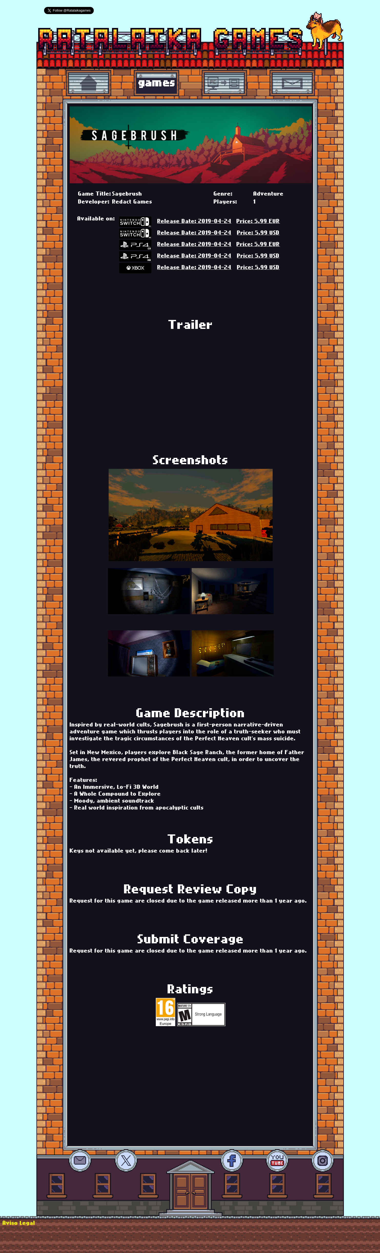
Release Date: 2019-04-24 (194, 221)
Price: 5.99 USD (258, 233)
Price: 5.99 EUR (258, 221)
